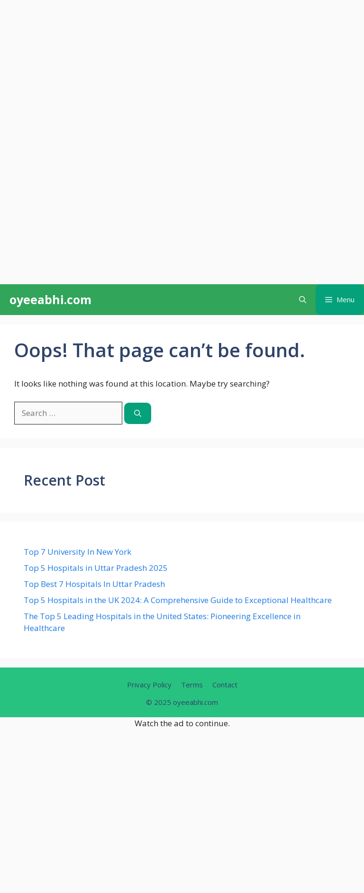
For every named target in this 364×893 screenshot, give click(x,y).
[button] (303, 299)
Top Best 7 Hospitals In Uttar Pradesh (94, 583)
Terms (192, 684)
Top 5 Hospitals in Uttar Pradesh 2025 (96, 567)
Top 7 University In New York (77, 551)
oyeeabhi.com (50, 299)
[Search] (137, 413)
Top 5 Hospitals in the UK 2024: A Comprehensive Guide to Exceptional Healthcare (178, 600)
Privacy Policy (149, 684)
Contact (224, 684)
